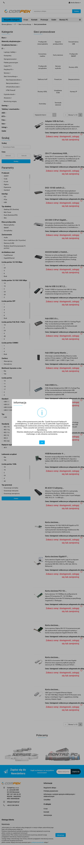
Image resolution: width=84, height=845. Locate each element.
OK (42, 442)
